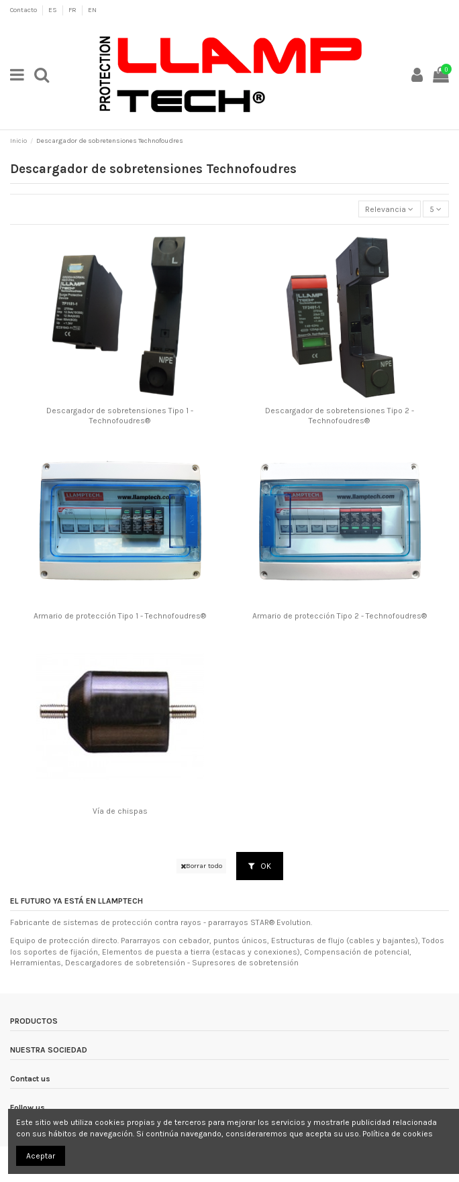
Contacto (24, 10)
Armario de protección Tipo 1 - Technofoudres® (120, 616)
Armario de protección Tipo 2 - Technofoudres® (339, 616)
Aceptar (40, 1156)
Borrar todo (201, 865)
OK (259, 866)
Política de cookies (397, 1133)
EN (92, 10)
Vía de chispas (120, 811)
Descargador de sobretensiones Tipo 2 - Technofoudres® (339, 415)
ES (53, 10)
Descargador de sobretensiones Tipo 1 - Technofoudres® (119, 415)
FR (73, 10)
